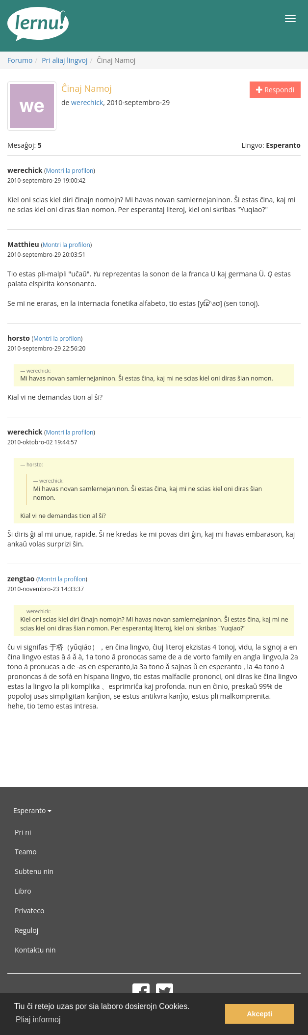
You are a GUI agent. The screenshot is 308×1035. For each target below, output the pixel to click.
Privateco (29, 910)
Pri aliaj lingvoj (64, 60)
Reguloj (26, 930)
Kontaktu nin (35, 949)
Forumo (19, 60)
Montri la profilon (70, 170)
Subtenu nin (34, 871)
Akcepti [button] (259, 1014)
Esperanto (32, 810)
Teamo (26, 851)
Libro (23, 891)
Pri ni (23, 832)
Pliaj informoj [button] (38, 1019)
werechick (87, 102)
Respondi (275, 89)
